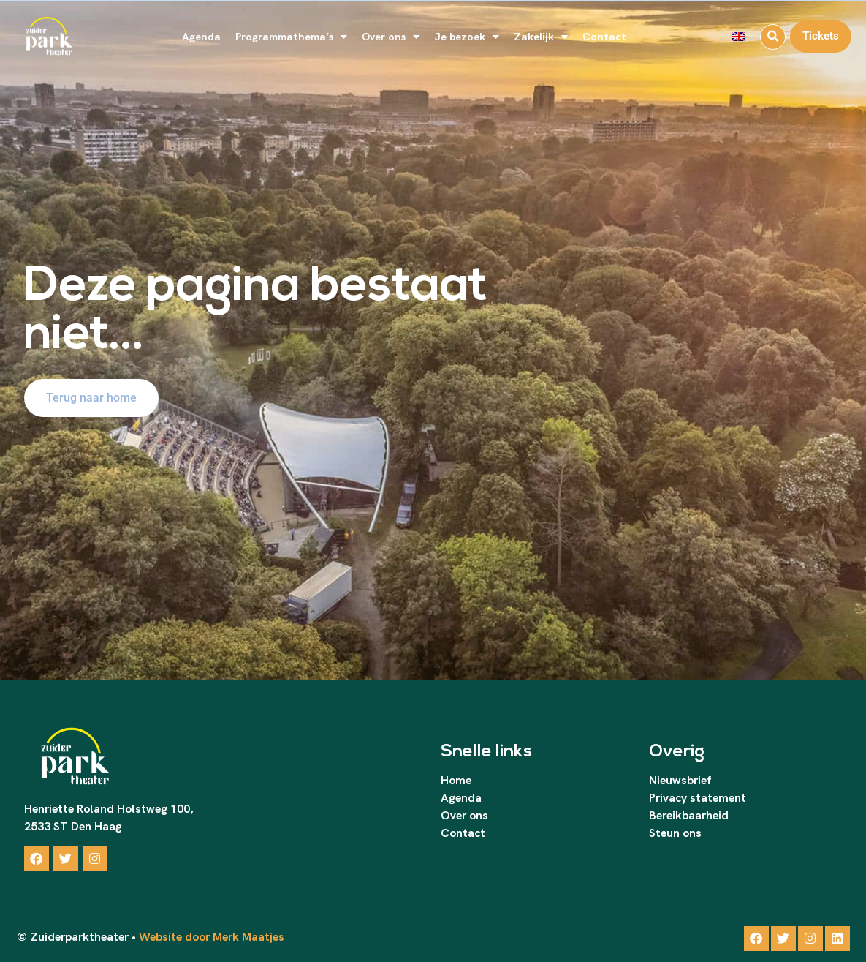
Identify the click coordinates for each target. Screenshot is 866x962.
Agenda (201, 36)
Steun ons (675, 833)
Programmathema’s (291, 37)
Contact (604, 36)
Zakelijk (541, 37)
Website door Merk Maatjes (210, 936)
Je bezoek (466, 37)
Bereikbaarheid (689, 815)
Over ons (390, 37)
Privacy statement (697, 797)
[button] (773, 37)
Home (456, 780)
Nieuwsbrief (680, 780)
